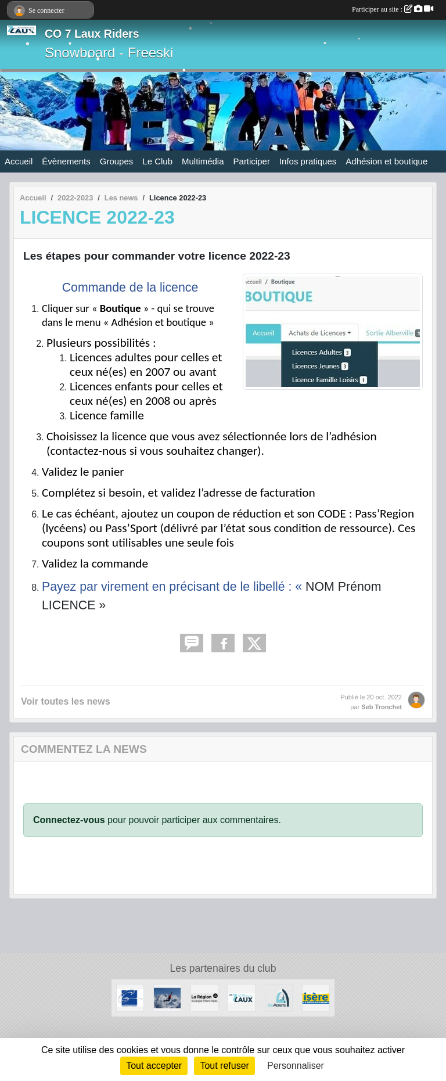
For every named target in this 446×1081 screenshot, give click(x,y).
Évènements (66, 161)
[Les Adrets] (279, 997)
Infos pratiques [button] (307, 161)
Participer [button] (251, 161)
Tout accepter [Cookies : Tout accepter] (154, 1066)
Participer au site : (392, 9)
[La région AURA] (204, 997)
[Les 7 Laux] (242, 997)
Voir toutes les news (65, 701)
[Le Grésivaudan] (130, 997)
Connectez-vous (69, 820)
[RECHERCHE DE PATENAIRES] (167, 997)
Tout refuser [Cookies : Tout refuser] (224, 1066)
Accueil (19, 161)
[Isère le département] (316, 997)
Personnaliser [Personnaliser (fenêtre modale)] (295, 1066)
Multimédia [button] (203, 161)
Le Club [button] (157, 161)
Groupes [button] (117, 161)
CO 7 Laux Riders (92, 33)
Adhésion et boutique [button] (386, 161)
